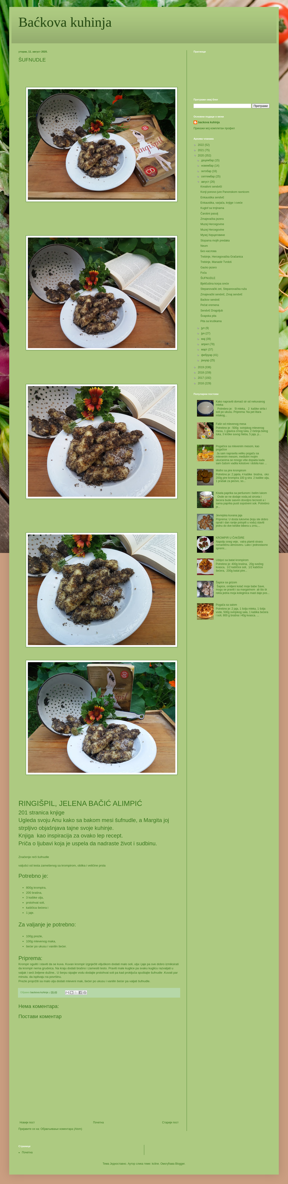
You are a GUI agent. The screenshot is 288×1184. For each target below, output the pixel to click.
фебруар (207, 355)
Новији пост (27, 1122)
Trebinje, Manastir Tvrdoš (216, 262)
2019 (201, 367)
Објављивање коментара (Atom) (61, 1129)
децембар (208, 160)
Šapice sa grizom (226, 582)
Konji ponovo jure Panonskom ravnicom (224, 192)
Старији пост (170, 1122)
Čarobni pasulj (209, 213)
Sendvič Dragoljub (211, 310)
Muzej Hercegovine (212, 224)
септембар (208, 176)
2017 (201, 377)
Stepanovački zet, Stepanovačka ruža (223, 289)
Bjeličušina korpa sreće (214, 283)
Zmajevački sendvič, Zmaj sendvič (221, 294)
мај (203, 339)
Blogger (180, 1163)
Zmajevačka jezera (212, 218)
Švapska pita (208, 315)
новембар (208, 165)
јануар (205, 360)
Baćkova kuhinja (65, 22)
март (204, 349)
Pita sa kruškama (211, 321)
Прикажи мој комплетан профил (214, 128)
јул (203, 328)
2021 (201, 150)
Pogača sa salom (226, 604)
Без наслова (208, 251)
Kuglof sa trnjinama (212, 208)
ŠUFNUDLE (207, 278)
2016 (201, 383)
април (205, 344)
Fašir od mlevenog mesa (231, 424)
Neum (204, 245)
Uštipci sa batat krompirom (232, 560)
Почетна (98, 1122)
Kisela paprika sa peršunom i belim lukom (241, 493)
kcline (155, 1163)
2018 (201, 372)
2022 (201, 145)
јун (203, 333)
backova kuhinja (209, 122)
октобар (206, 171)
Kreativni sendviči (211, 186)
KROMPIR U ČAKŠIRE (230, 537)
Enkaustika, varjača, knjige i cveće (221, 202)
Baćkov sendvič (210, 299)
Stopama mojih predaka (215, 240)
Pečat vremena (209, 305)
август (205, 181)
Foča (203, 272)
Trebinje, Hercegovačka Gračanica (221, 256)
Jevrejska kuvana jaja (229, 515)
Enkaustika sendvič (212, 197)
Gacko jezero (208, 267)
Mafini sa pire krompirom (231, 470)
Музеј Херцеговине (212, 235)
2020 (201, 155)
